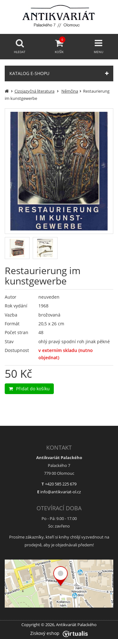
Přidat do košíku (29, 389)
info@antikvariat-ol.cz (60, 492)
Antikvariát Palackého (76, 624)
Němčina (69, 91)
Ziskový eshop (59, 633)
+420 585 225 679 (60, 484)
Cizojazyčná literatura (34, 91)
